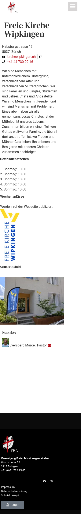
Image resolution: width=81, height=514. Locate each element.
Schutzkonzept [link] (10, 495)
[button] (73, 6)
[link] (12, 8)
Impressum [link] (8, 487)
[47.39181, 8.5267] (40, 381)
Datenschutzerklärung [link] (14, 491)
